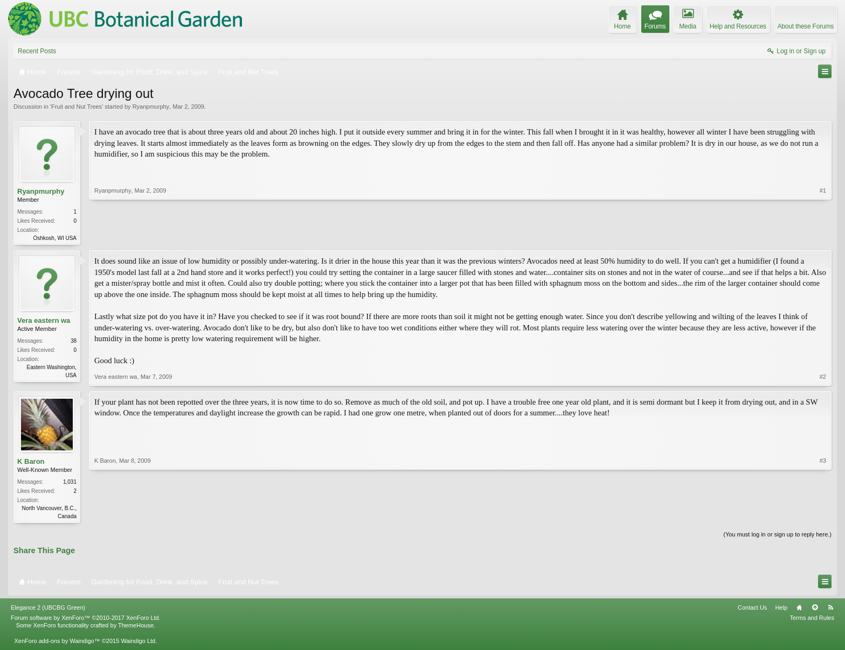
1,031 (70, 483)
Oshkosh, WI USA (55, 238)
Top (815, 609)
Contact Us (752, 609)
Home (799, 609)
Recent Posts (37, 51)
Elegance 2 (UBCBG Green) (48, 609)
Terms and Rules (811, 620)
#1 (823, 237)
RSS (830, 609)
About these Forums (806, 26)
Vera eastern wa (43, 321)
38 (74, 342)
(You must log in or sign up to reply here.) (777, 536)
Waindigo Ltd (138, 643)
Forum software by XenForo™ (86, 620)
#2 (823, 378)
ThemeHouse (136, 627)
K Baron (31, 462)
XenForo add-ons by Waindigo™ (57, 643)
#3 (823, 516)
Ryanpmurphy (151, 106)
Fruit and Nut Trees (76, 106)
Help (781, 609)
